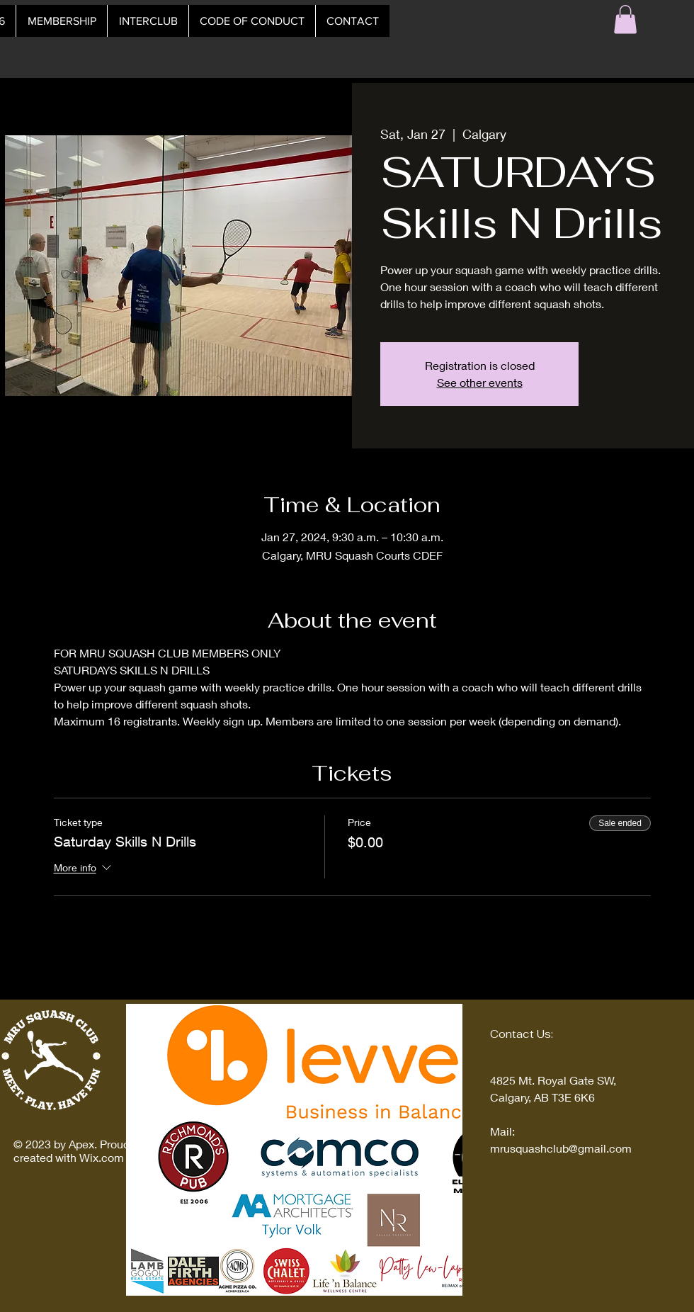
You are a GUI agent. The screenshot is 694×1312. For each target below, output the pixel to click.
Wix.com (101, 1157)
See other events (480, 382)
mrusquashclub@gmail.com (561, 1148)
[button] (625, 19)
